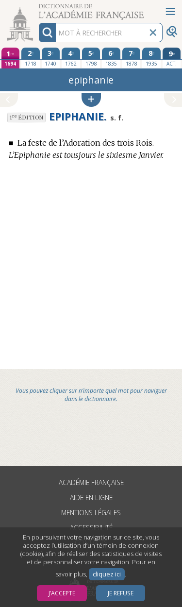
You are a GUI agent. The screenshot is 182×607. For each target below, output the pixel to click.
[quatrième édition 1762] (71, 58)
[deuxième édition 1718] (30, 58)
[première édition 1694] (10, 58)
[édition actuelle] (172, 58)
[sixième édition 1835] (111, 58)
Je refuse (120, 593)
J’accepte (62, 593)
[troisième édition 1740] (51, 58)
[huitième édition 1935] (151, 58)
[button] (91, 100)
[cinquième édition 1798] (91, 58)
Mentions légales (91, 512)
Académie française (91, 482)
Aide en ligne (91, 497)
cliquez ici (107, 574)
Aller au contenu (38, 8)
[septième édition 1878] (131, 58)
